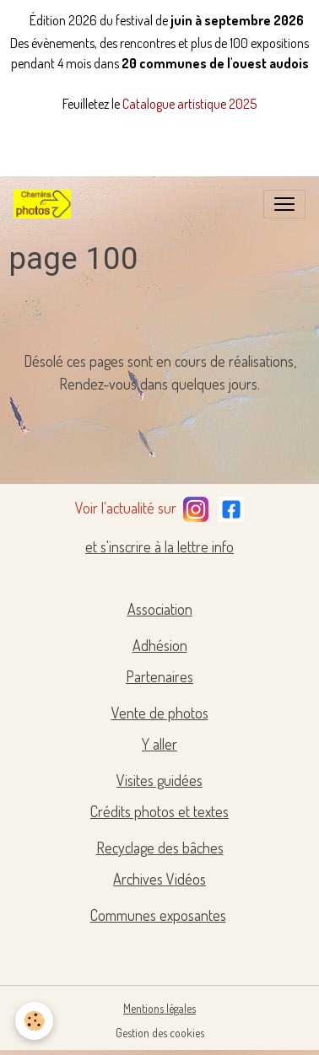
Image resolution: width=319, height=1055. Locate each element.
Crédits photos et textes (159, 811)
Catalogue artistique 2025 (189, 103)
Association (159, 609)
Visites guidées (159, 780)
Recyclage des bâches (160, 847)
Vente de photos (159, 712)
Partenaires (159, 676)
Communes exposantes (158, 915)
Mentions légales (159, 1008)
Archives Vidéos (159, 878)
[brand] (46, 204)
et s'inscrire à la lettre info (159, 546)
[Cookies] (34, 1021)
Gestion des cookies (160, 1032)
